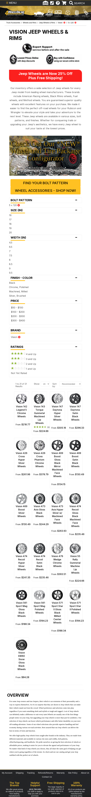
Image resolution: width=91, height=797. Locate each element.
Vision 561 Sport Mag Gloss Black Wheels (21, 609)
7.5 (10, 255)
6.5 (10, 246)
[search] (76, 3)
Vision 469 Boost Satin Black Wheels (75, 460)
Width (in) (45, 237)
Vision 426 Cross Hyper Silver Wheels (21, 460)
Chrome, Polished (18, 287)
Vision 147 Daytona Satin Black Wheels (75, 413)
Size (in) (45, 210)
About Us (85, 773)
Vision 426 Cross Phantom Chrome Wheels (39, 460)
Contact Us (47, 777)
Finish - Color (45, 278)
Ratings (45, 347)
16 (10, 215)
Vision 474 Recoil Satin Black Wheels (39, 563)
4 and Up (23, 354)
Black (12, 282)
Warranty (60, 773)
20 (10, 232)
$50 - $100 (17, 307)
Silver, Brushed (17, 295)
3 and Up (23, 359)
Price (45, 301)
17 (10, 219)
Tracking (31, 773)
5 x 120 (14, 205)
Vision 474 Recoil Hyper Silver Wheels (21, 563)
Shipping (20, 773)
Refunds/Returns (45, 773)
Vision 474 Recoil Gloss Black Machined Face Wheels (75, 516)
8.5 (10, 264)
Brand (45, 330)
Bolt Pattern (45, 200)
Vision (15, 337)
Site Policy (72, 773)
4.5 (10, 242)
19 (10, 228)
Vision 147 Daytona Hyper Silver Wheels (57, 413)
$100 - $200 (18, 311)
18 (10, 223)
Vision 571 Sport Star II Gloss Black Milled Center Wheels (57, 612)
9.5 (10, 272)
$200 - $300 (18, 316)
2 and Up (23, 363)
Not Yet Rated (19, 373)
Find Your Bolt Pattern (45, 183)
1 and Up (23, 368)
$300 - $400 (18, 320)
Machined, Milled (18, 291)
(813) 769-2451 (35, 789)
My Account (7, 773)
